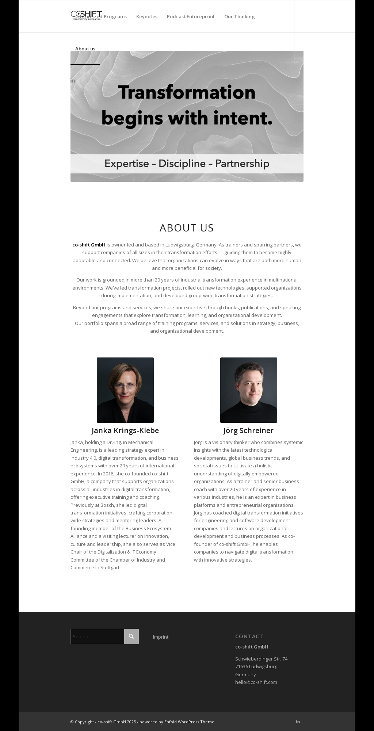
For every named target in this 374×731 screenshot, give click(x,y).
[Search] (104, 636)
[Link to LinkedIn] (72, 80)
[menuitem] (100, 16)
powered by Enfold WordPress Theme (177, 721)
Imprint (160, 637)
